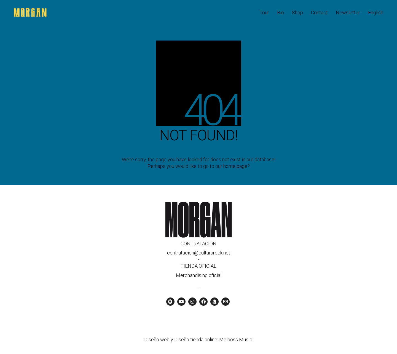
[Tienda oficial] (214, 301)
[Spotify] (170, 301)
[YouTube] (181, 301)
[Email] (225, 301)
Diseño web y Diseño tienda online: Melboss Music (198, 339)
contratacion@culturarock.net (198, 253)
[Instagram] (192, 301)
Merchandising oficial (198, 275)
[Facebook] (203, 301)
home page (235, 166)
